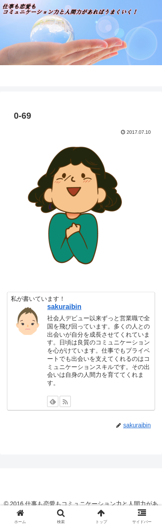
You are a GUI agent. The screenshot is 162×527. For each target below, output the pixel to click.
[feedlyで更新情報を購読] (52, 401)
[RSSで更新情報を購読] (65, 401)
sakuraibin (64, 306)
